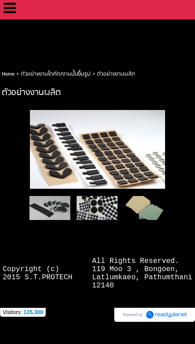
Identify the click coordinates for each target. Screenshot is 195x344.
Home (8, 74)
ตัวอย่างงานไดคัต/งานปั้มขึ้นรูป (56, 74)
